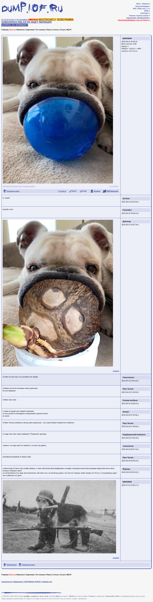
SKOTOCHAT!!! (47, 19)
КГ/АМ (84, 191)
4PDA (146, 11)
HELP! (69, 30)
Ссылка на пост (13, 191)
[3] (7, 20)
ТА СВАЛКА (33, 20)
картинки (6, 186)
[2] (5, 20)
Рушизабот (127, 210)
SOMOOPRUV (9, 22)
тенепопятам (128, 446)
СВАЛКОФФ (131, 18)
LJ (148, 8)
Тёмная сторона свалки (139, 16)
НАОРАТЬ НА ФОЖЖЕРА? (15, 25)
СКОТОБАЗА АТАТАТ (32, 582)
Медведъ (126, 469)
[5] (12, 20)
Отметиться (12, 565)
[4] (10, 20)
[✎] (17, 20)
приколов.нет (7, 582)
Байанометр (18, 582)
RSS (134, 8)
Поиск (49, 30)
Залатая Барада (142, 6)
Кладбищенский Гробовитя (134, 434)
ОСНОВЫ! (23, 20)
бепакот (126, 412)
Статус (56, 30)
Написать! (20, 30)
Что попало (40, 30)
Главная (4, 30)
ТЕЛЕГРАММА (65, 19)
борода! (97, 191)
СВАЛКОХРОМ (143, 18)
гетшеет (115, 186)
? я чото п (62, 191)
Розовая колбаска (130, 400)
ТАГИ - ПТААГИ (142, 4)
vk (110, 186)
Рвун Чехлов (133, 51)
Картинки (30, 30)
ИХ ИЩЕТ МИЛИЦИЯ (39, 22)
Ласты (12, 30)
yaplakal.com (46, 582)
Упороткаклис (128, 377)
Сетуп (62, 30)
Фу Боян (126, 198)
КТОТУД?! (144, 13)
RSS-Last (141, 8)
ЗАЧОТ (74, 191)
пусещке (26, 186)
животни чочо (16, 186)
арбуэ (32, 186)
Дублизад (127, 221)
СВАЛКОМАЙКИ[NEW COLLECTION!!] (133, 20)
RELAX (22, 22)
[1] (2, 20)
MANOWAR (127, 38)
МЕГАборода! (112, 191)
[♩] (15, 20)
